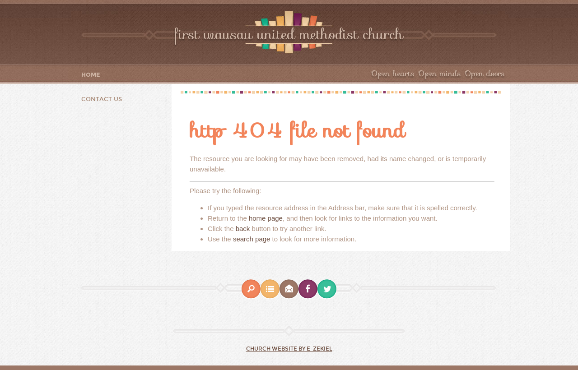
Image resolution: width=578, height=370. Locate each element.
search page (251, 239)
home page (266, 218)
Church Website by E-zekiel (289, 349)
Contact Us (101, 99)
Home (90, 75)
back (243, 228)
